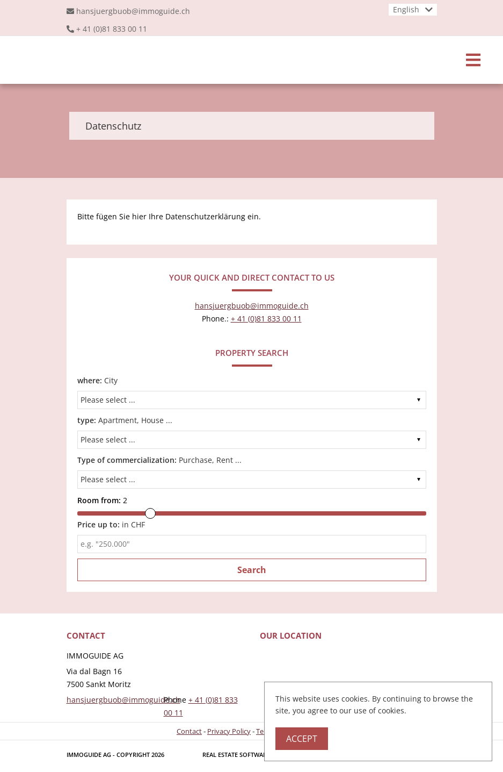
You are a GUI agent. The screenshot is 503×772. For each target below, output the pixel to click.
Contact (189, 731)
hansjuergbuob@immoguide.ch (133, 11)
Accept (301, 739)
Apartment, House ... (124, 420)
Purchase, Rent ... (159, 460)
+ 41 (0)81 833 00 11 (111, 29)
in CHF (111, 524)
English (406, 9)
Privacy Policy (229, 731)
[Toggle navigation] (473, 59)
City (97, 380)
